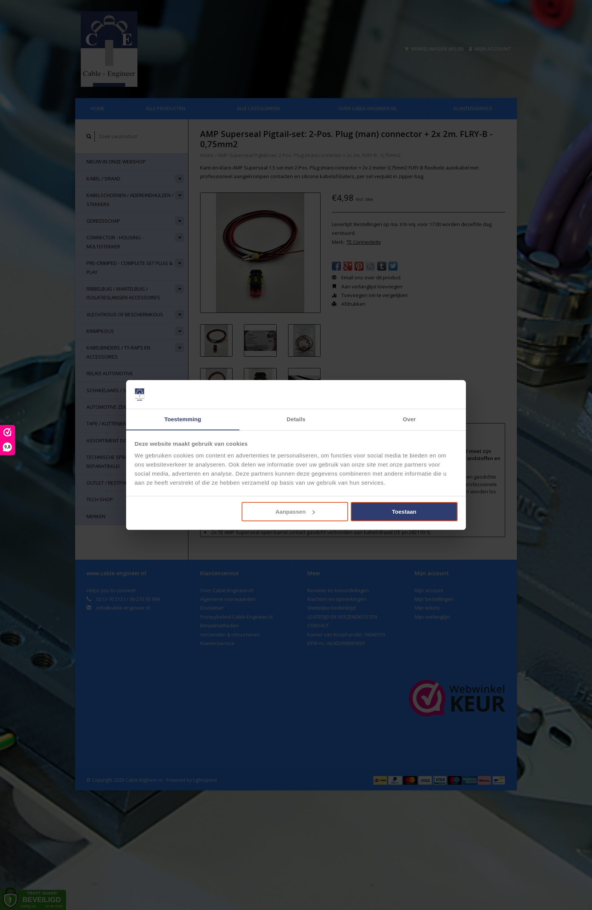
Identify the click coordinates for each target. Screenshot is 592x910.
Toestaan (404, 511)
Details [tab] (296, 419)
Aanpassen (295, 511)
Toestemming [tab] (182, 419)
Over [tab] (409, 419)
